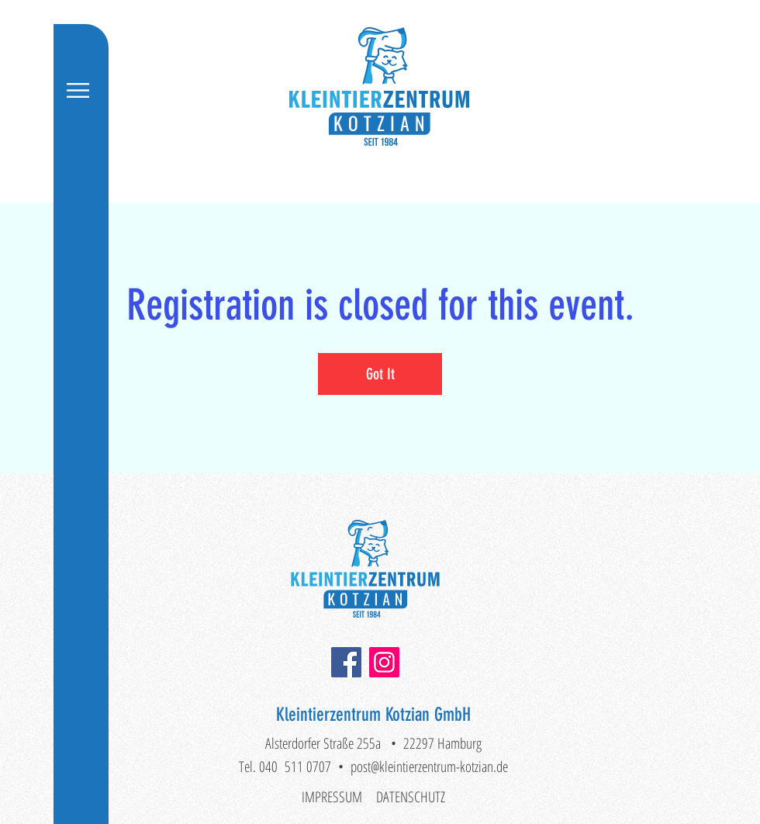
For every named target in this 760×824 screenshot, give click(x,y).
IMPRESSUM (332, 797)
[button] (78, 90)
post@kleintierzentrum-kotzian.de (429, 766)
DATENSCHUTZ (410, 797)
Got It (380, 374)
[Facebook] (346, 662)
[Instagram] (384, 662)
